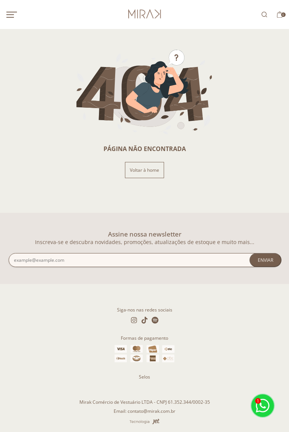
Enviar (265, 260)
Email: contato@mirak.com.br (144, 411)
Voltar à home (144, 170)
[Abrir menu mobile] (19, 15)
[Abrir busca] (263, 14)
